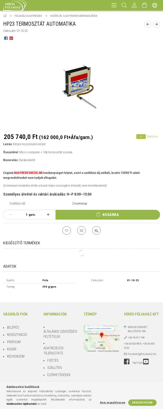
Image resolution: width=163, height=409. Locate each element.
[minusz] (10, 214)
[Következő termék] (156, 24)
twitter (137, 359)
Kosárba (111, 214)
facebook (126, 358)
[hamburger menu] (114, 5)
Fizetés (53, 357)
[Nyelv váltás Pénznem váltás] (155, 5)
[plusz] (48, 214)
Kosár (11, 346)
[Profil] (134, 5)
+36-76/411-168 (136, 333)
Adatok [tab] (9, 266)
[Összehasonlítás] (96, 230)
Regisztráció (17, 331)
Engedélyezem (142, 402)
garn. (32, 215)
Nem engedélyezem (112, 402)
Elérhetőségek (58, 371)
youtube (146, 358)
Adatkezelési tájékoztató (53, 347)
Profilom (14, 338)
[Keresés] (124, 5)
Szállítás (54, 364)
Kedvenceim (15, 353)
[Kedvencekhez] (66, 230)
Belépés (13, 324)
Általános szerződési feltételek (60, 330)
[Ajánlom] (81, 230)
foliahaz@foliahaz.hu (142, 350)
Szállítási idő (17, 203)
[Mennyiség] (24, 215)
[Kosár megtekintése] (144, 5)
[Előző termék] (147, 24)
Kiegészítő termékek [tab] (21, 242)
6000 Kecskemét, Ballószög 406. (138, 325)
